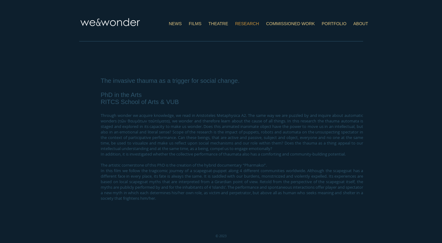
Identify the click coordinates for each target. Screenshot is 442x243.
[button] (195, 20)
